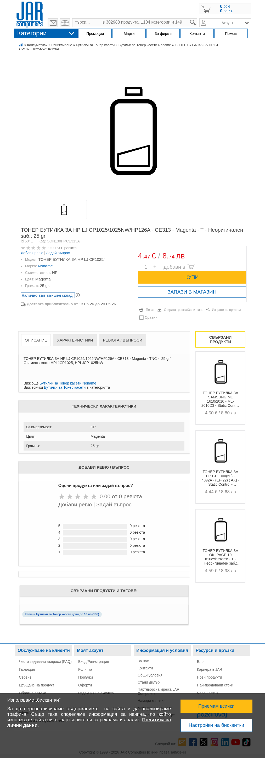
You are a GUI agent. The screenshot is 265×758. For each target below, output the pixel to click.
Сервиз (25, 677)
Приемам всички (216, 706)
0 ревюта (69, 248)
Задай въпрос (58, 253)
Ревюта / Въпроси (122, 340)
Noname (45, 266)
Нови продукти (209, 677)
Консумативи (37, 45)
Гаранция (27, 669)
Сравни (151, 317)
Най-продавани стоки (215, 685)
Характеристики (75, 340)
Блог (201, 661)
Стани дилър (149, 682)
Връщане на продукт (36, 685)
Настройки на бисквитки (216, 725)
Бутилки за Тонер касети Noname (145, 45)
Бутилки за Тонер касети (95, 45)
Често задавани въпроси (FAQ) (45, 661)
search (197, 18)
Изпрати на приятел (226, 310)
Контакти (145, 668)
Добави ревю (32, 253)
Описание (36, 340)
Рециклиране (61, 45)
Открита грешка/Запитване (184, 310)
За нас (143, 661)
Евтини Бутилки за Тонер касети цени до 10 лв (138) (62, 614)
